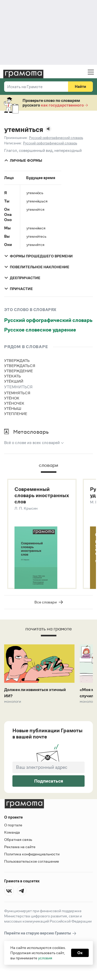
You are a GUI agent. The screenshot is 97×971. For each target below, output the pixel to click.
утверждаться (19, 365)
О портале (13, 825)
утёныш (12, 408)
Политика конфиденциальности (31, 854)
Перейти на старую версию (40, 933)
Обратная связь (18, 839)
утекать (12, 376)
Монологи (12, 701)
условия (45, 958)
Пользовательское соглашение (31, 861)
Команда (12, 832)
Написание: (13, 143)
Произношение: (16, 138)
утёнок (11, 398)
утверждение (18, 371)
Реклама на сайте (19, 847)
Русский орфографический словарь (48, 320)
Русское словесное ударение (40, 330)
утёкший (13, 381)
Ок (80, 953)
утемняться (17, 393)
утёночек (14, 403)
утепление (15, 413)
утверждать (17, 360)
